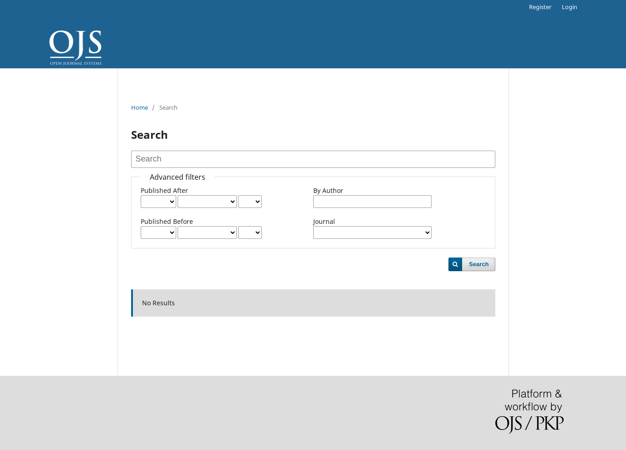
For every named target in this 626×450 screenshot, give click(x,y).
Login (569, 7)
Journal (324, 221)
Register (540, 7)
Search (479, 264)
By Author (328, 190)
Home (139, 107)
